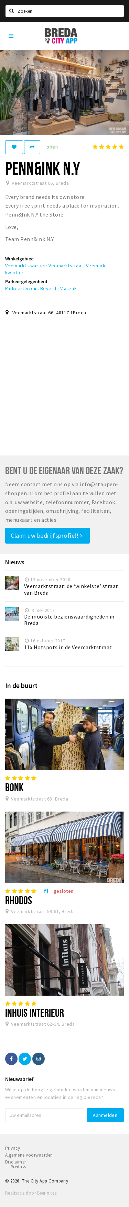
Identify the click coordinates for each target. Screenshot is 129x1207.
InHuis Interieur (34, 1012)
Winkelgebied (19, 259)
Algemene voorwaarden (29, 1155)
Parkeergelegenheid (26, 281)
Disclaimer (15, 1162)
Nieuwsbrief (19, 1078)
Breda (18, 1167)
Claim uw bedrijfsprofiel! (47, 535)
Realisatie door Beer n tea (31, 1193)
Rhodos (18, 900)
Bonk (14, 787)
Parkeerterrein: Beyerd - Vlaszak (41, 288)
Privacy (12, 1148)
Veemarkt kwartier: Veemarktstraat (44, 265)
